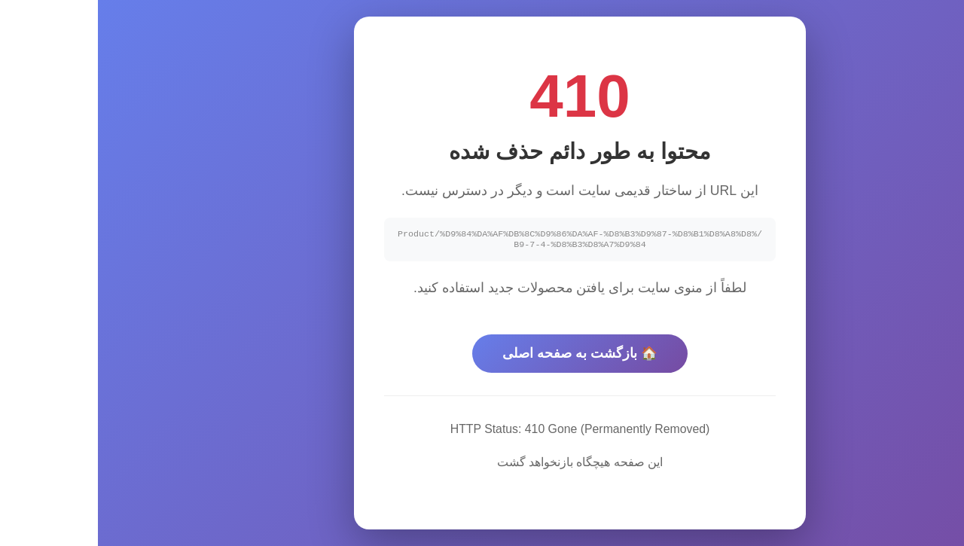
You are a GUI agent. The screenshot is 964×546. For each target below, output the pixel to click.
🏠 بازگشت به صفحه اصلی (482, 354)
